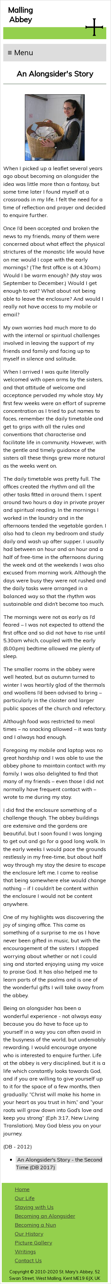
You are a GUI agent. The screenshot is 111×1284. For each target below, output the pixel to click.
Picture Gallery (33, 1242)
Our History (29, 1233)
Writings (25, 1251)
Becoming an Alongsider (45, 1216)
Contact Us (28, 1260)
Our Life (25, 1198)
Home (22, 1189)
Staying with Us (34, 1207)
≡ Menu (20, 52)
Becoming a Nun (35, 1224)
